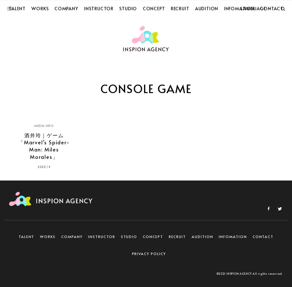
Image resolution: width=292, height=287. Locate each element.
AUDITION (202, 236)
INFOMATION (233, 236)
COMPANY (71, 236)
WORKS (48, 236)
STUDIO (129, 236)
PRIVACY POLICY (149, 253)
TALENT (27, 236)
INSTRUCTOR (101, 236)
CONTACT (263, 236)
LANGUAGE (253, 8)
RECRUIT (177, 236)
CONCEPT (153, 236)
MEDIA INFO (44, 126)
